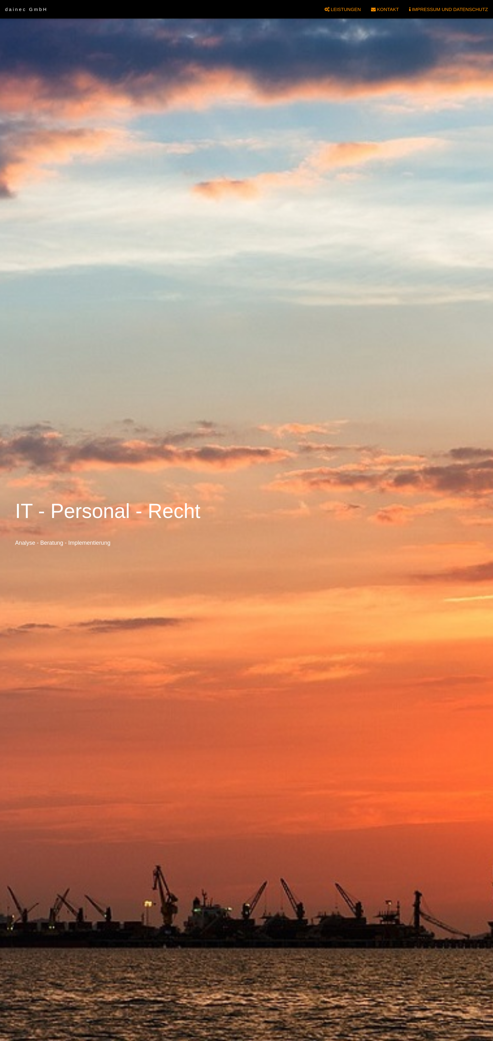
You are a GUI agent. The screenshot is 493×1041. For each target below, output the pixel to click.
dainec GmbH (26, 9)
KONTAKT (385, 9)
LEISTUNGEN (342, 9)
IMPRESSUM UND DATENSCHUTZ (448, 9)
